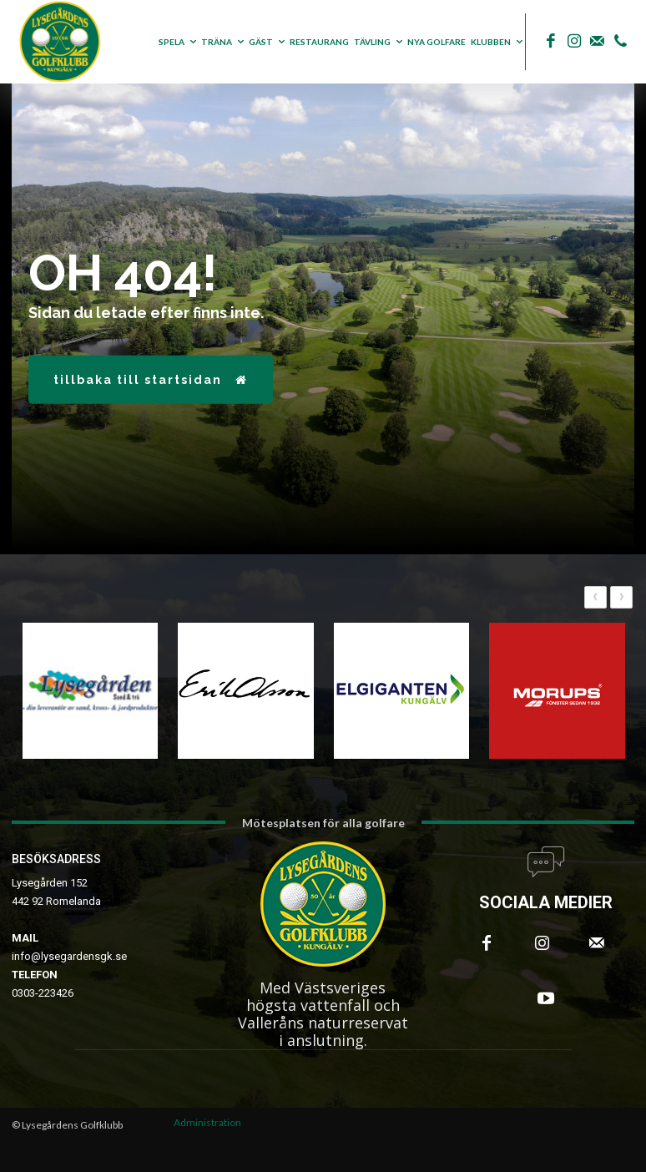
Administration (207, 1122)
